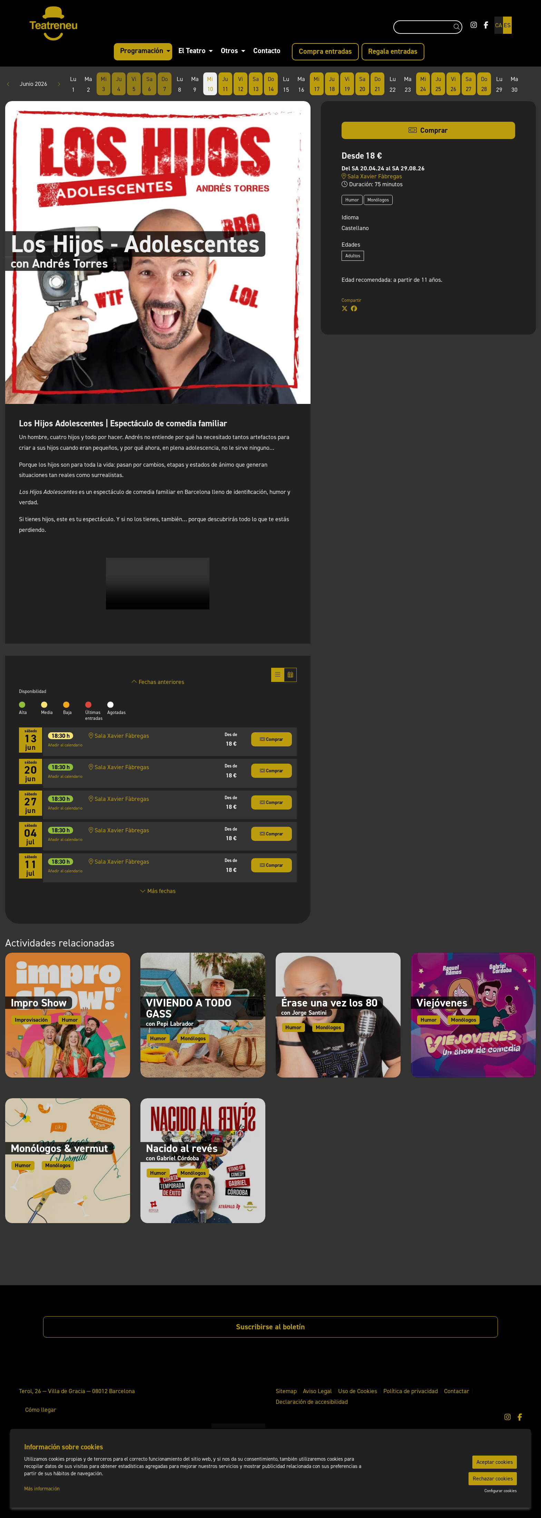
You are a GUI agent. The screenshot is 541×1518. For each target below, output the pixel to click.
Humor (352, 200)
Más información (42, 1488)
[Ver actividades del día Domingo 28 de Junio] (484, 84)
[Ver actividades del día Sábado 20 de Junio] (362, 84)
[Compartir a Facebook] (354, 309)
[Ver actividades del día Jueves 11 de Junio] (225, 84)
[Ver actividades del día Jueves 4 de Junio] (119, 84)
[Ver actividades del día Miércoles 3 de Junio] (103, 84)
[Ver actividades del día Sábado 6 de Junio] (149, 84)
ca (498, 25)
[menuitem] (474, 25)
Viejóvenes (442, 1002)
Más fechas (158, 891)
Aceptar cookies (494, 1462)
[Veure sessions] (277, 675)
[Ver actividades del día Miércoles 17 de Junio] (317, 84)
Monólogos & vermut (59, 1148)
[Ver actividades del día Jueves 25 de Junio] (438, 84)
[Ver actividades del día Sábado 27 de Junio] (468, 84)
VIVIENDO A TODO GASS (189, 1008)
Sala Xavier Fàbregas (372, 176)
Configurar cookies (500, 1491)
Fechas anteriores (157, 682)
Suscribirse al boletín (270, 1327)
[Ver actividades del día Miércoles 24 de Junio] (423, 84)
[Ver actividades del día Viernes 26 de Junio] (453, 84)
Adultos (352, 256)
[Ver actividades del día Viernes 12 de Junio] (240, 84)
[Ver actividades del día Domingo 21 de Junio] (377, 84)
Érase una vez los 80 (329, 1002)
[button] (458, 27)
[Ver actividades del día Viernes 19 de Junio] (347, 84)
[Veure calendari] (290, 675)
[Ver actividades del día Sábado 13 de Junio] (256, 84)
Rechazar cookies (493, 1478)
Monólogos (378, 200)
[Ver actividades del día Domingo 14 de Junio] (271, 84)
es (507, 25)
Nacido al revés (182, 1148)
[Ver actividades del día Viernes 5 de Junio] (134, 84)
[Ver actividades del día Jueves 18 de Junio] (332, 84)
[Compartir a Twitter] (345, 309)
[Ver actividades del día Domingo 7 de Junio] (164, 84)
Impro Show (39, 1002)
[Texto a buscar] (427, 27)
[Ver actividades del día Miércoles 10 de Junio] (210, 84)
